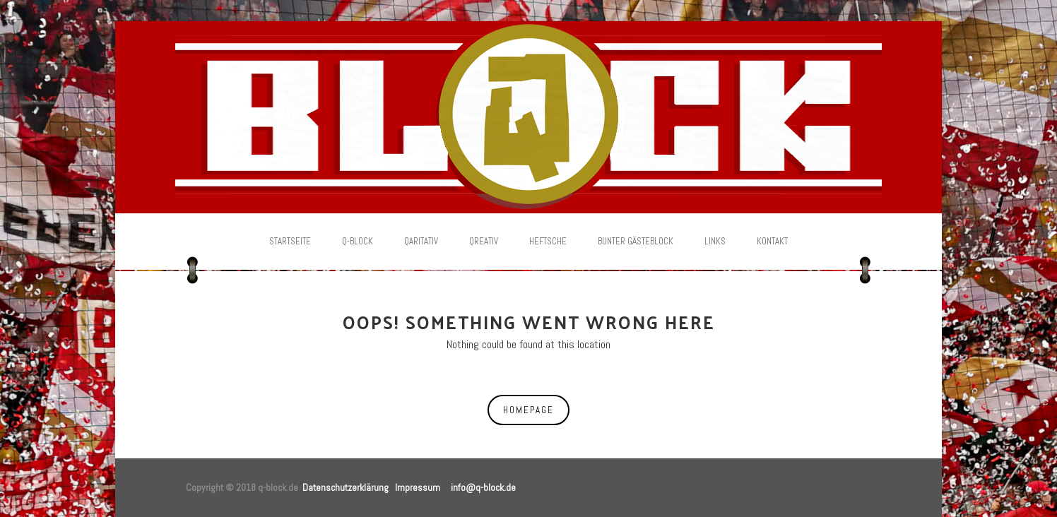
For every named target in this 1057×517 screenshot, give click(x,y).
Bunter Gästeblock (635, 241)
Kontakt (772, 241)
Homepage (528, 410)
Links (715, 241)
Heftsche (548, 241)
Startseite (290, 241)
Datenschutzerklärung (345, 487)
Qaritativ (421, 241)
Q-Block (357, 241)
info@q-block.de (483, 487)
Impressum (417, 487)
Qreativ (483, 241)
